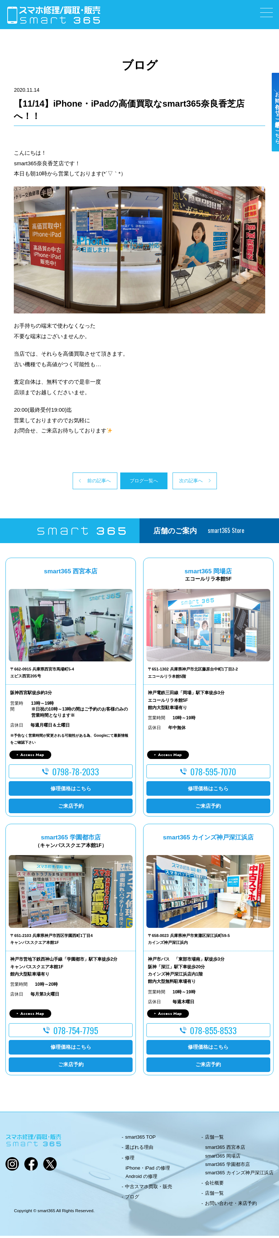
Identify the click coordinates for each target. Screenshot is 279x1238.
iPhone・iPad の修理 (147, 1170)
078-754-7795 (75, 1032)
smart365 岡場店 (222, 1157)
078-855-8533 (213, 1032)
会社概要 (214, 1185)
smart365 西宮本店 (225, 1149)
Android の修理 (141, 1178)
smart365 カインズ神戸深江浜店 (239, 1175)
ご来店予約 (71, 807)
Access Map (32, 757)
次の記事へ (207, 481)
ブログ (132, 1199)
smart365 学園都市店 (227, 1166)
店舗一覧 (214, 1139)
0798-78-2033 (75, 773)
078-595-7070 (213, 773)
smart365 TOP (140, 1139)
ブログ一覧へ (139, 481)
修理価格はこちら (70, 790)
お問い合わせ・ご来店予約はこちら (271, 128)
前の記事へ (72, 481)
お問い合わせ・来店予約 (231, 1205)
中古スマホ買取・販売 (148, 1188)
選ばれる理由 (139, 1149)
